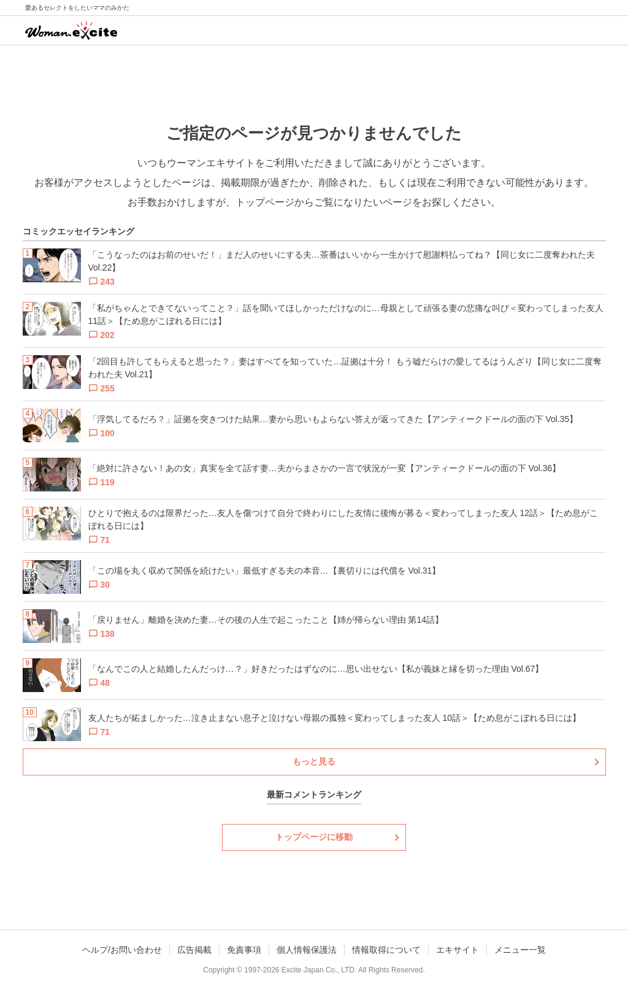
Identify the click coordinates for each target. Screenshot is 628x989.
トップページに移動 (314, 837)
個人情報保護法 (307, 950)
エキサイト (457, 950)
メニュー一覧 (520, 950)
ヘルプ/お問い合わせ (122, 950)
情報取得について (386, 950)
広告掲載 (194, 950)
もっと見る (314, 761)
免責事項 (244, 950)
